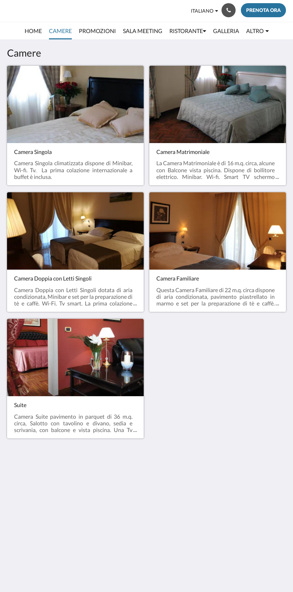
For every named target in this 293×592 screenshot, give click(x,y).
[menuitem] (33, 31)
